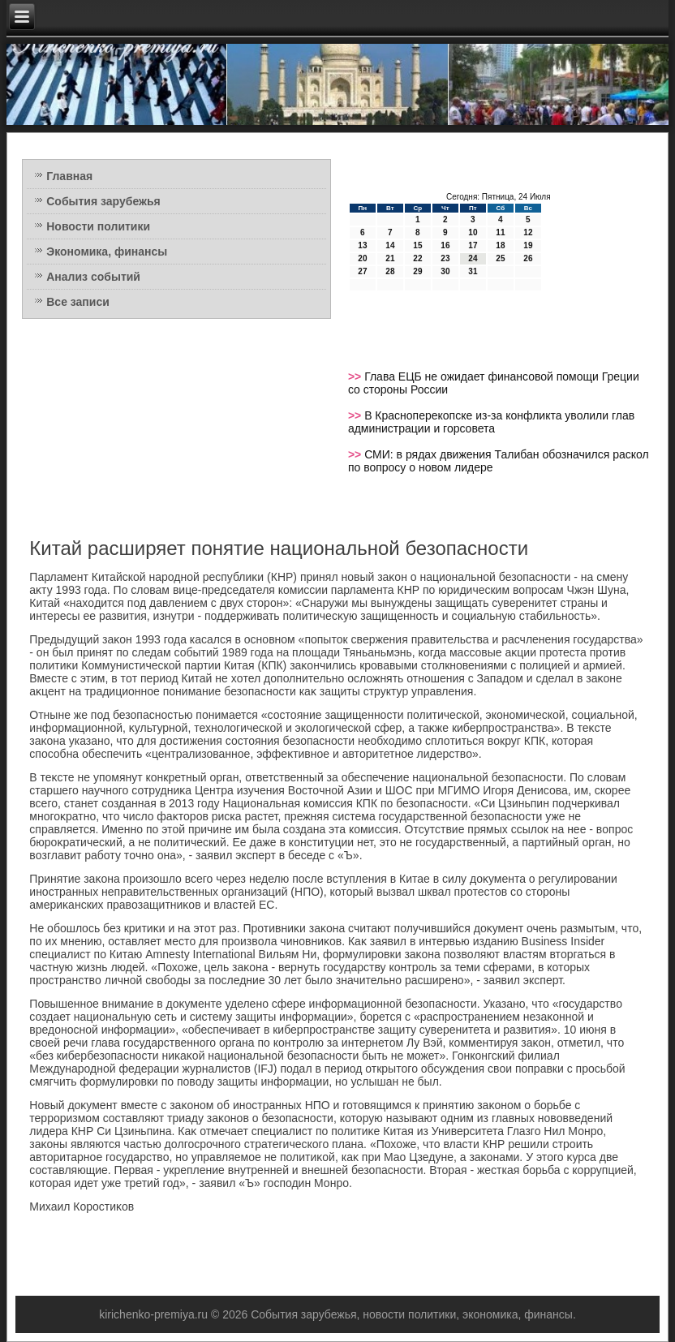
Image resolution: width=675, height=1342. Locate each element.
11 (500, 232)
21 (389, 258)
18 (500, 245)
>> (356, 376)
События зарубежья (103, 201)
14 (389, 245)
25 (500, 258)
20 (362, 258)
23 (445, 258)
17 (472, 245)
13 (362, 245)
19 (527, 245)
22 (417, 258)
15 (417, 245)
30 (445, 271)
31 (472, 271)
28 (389, 271)
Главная (69, 176)
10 (472, 232)
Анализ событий (93, 276)
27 (362, 271)
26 (527, 258)
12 (527, 232)
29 (417, 271)
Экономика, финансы (106, 251)
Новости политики (98, 226)
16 (445, 245)
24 (472, 258)
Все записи (78, 301)
